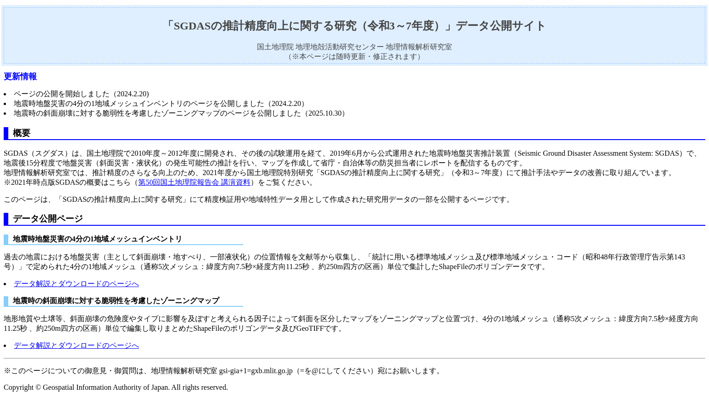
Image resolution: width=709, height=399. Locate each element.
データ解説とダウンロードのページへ (76, 284)
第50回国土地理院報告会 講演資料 (194, 182)
